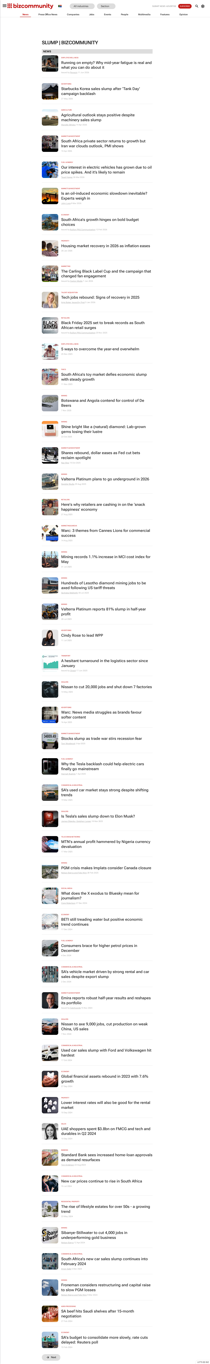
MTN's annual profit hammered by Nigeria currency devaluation (105, 844)
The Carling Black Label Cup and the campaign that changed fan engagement (106, 273)
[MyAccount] (203, 6)
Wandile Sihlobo (68, 125)
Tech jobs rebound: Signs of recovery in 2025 (100, 297)
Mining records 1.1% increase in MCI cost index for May (105, 559)
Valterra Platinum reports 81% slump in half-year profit (103, 611)
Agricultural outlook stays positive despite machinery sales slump (98, 117)
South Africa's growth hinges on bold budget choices (100, 222)
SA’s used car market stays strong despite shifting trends (104, 792)
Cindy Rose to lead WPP (82, 635)
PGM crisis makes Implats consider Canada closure (106, 868)
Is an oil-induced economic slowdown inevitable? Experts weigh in (104, 196)
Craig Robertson (68, 903)
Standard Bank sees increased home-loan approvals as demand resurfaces (106, 1157)
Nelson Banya (67, 1242)
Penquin (73, 72)
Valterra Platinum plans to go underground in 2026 (105, 479)
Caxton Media (76, 281)
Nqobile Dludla (67, 484)
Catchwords (75, 1008)
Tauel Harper (67, 177)
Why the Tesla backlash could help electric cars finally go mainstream (102, 766)
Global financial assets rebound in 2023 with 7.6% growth (104, 1079)
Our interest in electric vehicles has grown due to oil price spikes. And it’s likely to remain (106, 169)
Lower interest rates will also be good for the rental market (105, 1105)
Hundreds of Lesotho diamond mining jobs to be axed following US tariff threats (103, 585)
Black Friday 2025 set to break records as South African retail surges (103, 325)
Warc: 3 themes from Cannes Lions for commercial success (105, 533)
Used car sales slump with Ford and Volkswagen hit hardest (106, 1052)
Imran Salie (66, 1269)
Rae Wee (65, 463)
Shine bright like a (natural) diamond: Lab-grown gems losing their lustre (103, 429)
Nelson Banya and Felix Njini (74, 873)
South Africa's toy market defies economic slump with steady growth (104, 377)
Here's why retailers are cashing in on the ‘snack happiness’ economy (103, 507)
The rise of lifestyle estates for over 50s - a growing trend (105, 1209)
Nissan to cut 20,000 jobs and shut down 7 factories (106, 687)
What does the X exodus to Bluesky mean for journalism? (100, 896)
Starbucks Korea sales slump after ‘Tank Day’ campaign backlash (100, 91)
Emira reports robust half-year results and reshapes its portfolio (106, 1000)
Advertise (171, 6)
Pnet (83, 302)
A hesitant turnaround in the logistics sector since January (104, 663)
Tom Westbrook (68, 743)
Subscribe (185, 6)
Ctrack (73, 670)
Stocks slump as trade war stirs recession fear (101, 738)
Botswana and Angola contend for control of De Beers (102, 403)
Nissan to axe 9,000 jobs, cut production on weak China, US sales (104, 1026)
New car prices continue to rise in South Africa (101, 1181)
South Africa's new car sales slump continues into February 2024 (104, 1261)
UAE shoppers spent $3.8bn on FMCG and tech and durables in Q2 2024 (105, 1131)
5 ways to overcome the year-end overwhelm (100, 349)
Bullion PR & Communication (82, 229)
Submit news (158, 6)
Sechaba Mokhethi (69, 593)
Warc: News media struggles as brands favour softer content (101, 714)
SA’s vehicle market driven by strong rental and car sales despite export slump (105, 974)
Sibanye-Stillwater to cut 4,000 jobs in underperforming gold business (94, 1235)
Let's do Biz (203, 1362)
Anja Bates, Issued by (71, 302)
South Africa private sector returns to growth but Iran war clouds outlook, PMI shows (103, 143)
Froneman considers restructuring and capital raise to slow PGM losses (106, 1287)
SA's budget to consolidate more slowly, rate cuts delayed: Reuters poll (104, 1340)
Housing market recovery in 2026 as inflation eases (105, 246)
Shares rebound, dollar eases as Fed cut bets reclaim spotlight (100, 455)
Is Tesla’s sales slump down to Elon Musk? (98, 816)
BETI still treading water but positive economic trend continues (102, 922)
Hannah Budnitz (68, 774)
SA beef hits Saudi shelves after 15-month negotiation (97, 1313)
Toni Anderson (67, 1165)
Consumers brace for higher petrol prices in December (99, 948)
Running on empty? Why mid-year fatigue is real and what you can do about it (106, 65)
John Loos (66, 203)
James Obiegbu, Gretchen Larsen (76, 821)
